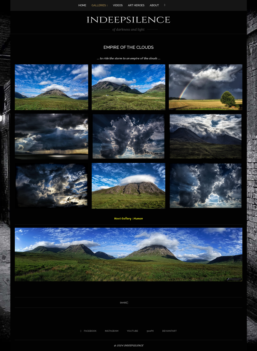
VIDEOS (118, 5)
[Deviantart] (168, 331)
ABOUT (154, 5)
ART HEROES (136, 5)
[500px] (148, 331)
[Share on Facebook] (127, 302)
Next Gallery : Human (128, 218)
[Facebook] (164, 5)
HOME (82, 5)
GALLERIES (99, 5)
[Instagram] (110, 331)
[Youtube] (131, 331)
